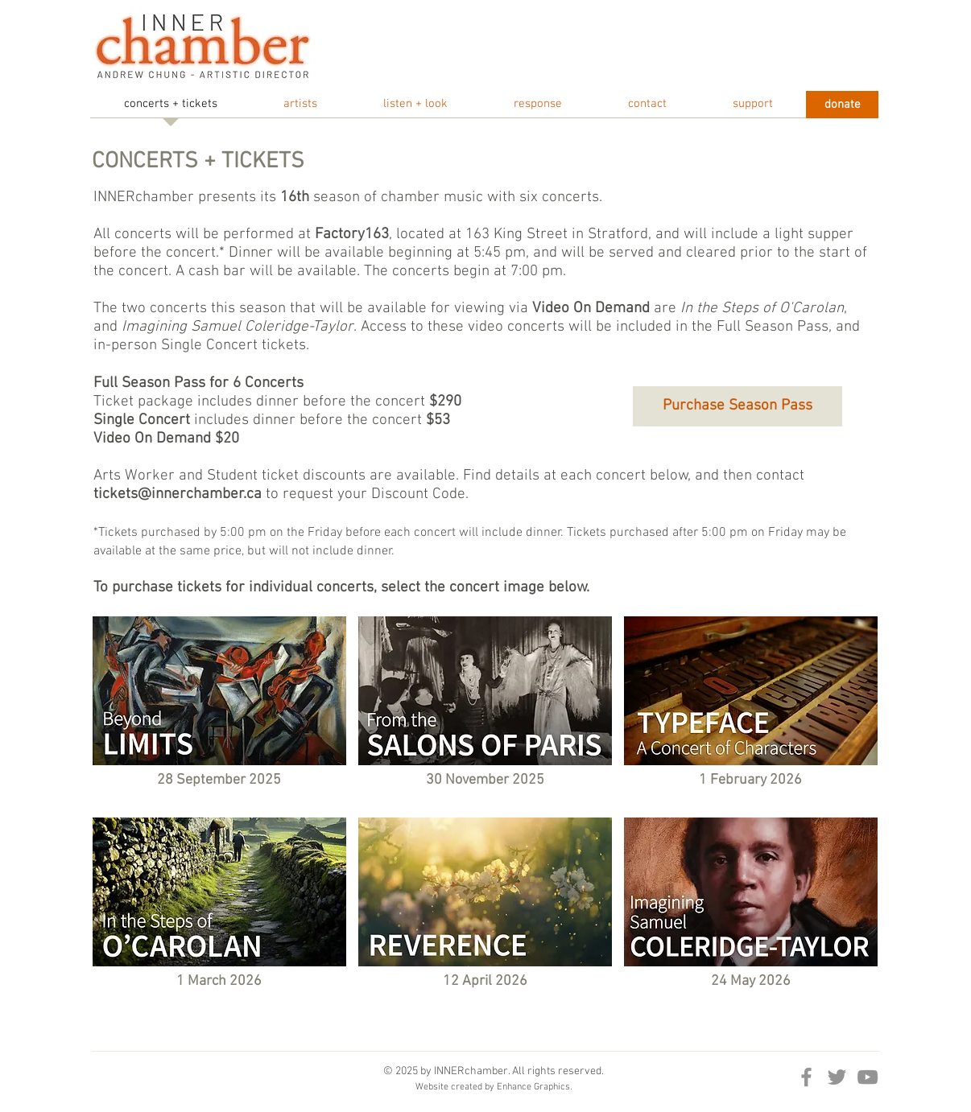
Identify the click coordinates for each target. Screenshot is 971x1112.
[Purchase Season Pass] (737, 406)
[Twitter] (836, 1077)
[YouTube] (867, 1077)
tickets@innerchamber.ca (177, 494)
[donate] (842, 104)
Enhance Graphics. (534, 1087)
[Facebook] (806, 1077)
